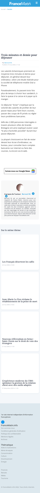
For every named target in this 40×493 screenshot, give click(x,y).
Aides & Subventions (8, 448)
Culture (3, 456)
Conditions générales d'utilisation (13, 431)
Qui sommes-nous (8, 428)
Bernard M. (8, 63)
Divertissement (6, 459)
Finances (4, 470)
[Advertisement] (20, 32)
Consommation (6, 453)
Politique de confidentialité (11, 434)
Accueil (3, 9)
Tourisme (4, 478)
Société (9, 9)
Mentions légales (7, 437)
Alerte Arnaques (7, 450)
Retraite (4, 473)
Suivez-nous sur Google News (20, 171)
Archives (4, 439)
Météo (3, 476)
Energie (4, 462)
